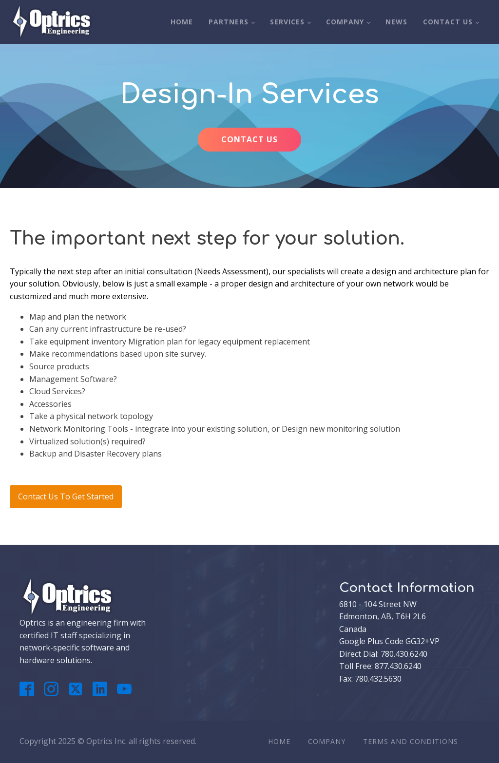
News (396, 21)
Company (345, 21)
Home (182, 21)
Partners (229, 21)
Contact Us (448, 21)
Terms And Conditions (410, 741)
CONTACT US (249, 139)
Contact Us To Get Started (66, 496)
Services (287, 21)
